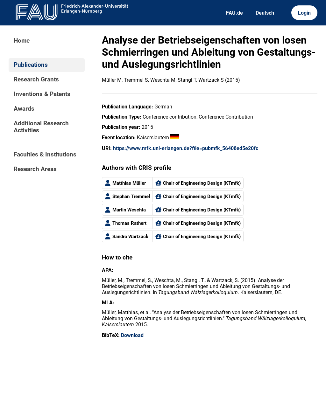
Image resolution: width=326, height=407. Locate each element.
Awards (24, 108)
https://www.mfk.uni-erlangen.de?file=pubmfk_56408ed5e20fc (185, 148)
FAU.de (234, 13)
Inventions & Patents (42, 94)
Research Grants (36, 79)
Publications (31, 64)
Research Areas (35, 169)
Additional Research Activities (41, 127)
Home (22, 40)
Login (304, 13)
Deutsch (265, 13)
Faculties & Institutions (45, 154)
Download (132, 335)
